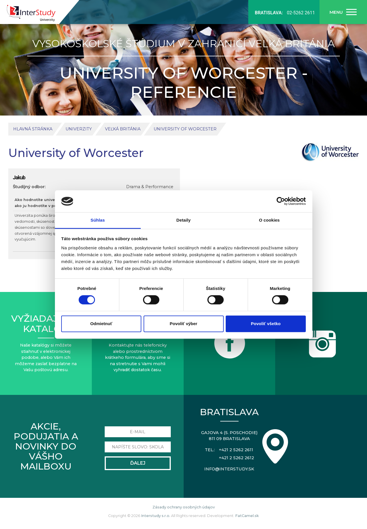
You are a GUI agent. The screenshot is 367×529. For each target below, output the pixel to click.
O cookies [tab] (269, 220)
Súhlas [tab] (98, 220)
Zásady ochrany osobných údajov (183, 507)
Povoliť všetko (266, 323)
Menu (336, 12)
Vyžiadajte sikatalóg (45, 323)
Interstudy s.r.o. (155, 516)
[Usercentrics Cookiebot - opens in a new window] (281, 201)
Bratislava (229, 412)
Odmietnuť (101, 323)
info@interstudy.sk (229, 469)
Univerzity (79, 129)
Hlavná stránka (32, 129)
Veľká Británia (122, 129)
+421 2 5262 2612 (236, 457)
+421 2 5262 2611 (236, 449)
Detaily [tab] (183, 220)
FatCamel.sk (247, 516)
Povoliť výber (183, 323)
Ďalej (137, 463)
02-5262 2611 (301, 12)
